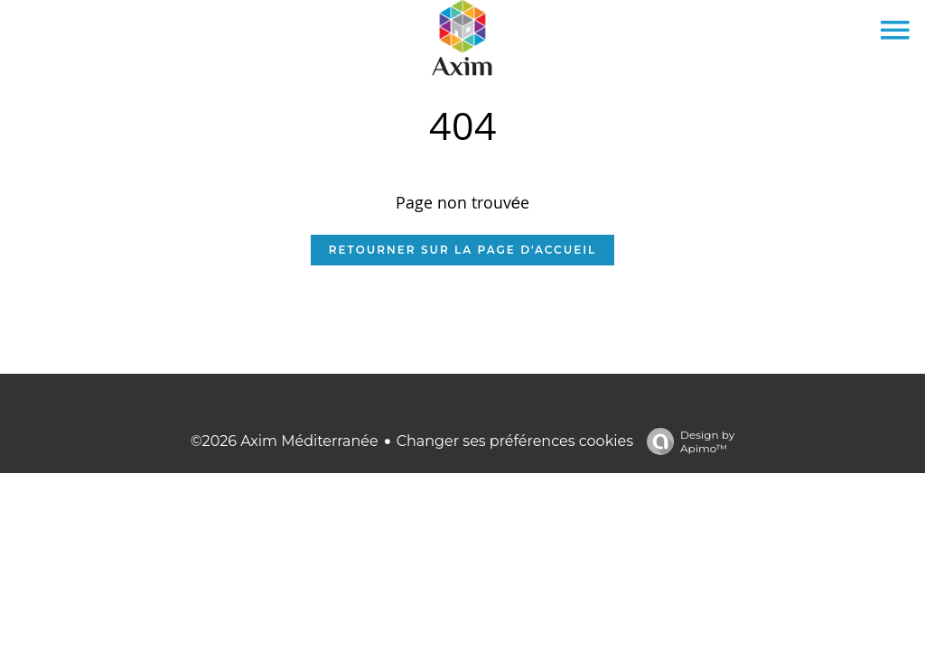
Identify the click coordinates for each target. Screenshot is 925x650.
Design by (686, 441)
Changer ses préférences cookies (515, 441)
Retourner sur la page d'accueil (462, 249)
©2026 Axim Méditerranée (284, 441)
